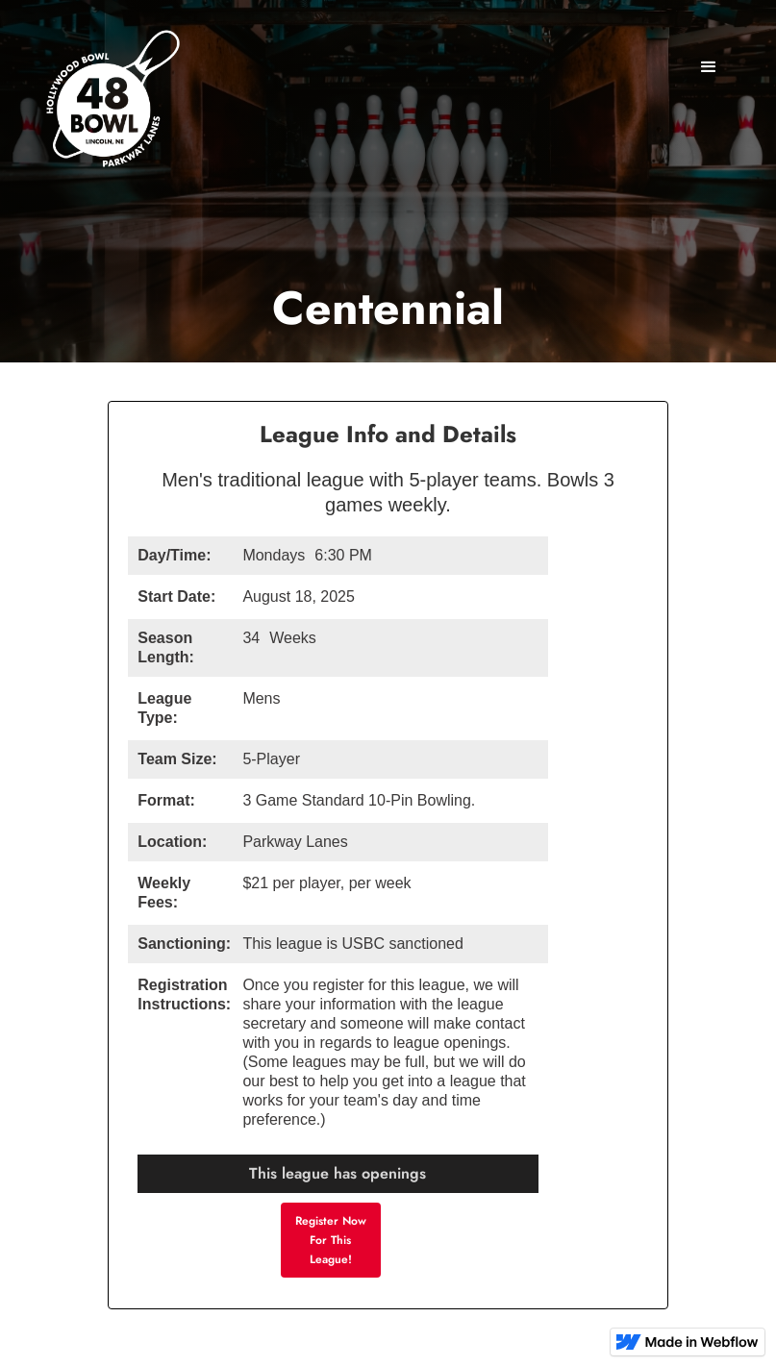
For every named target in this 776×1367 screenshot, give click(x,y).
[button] (709, 67)
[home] (110, 103)
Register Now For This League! (330, 1240)
